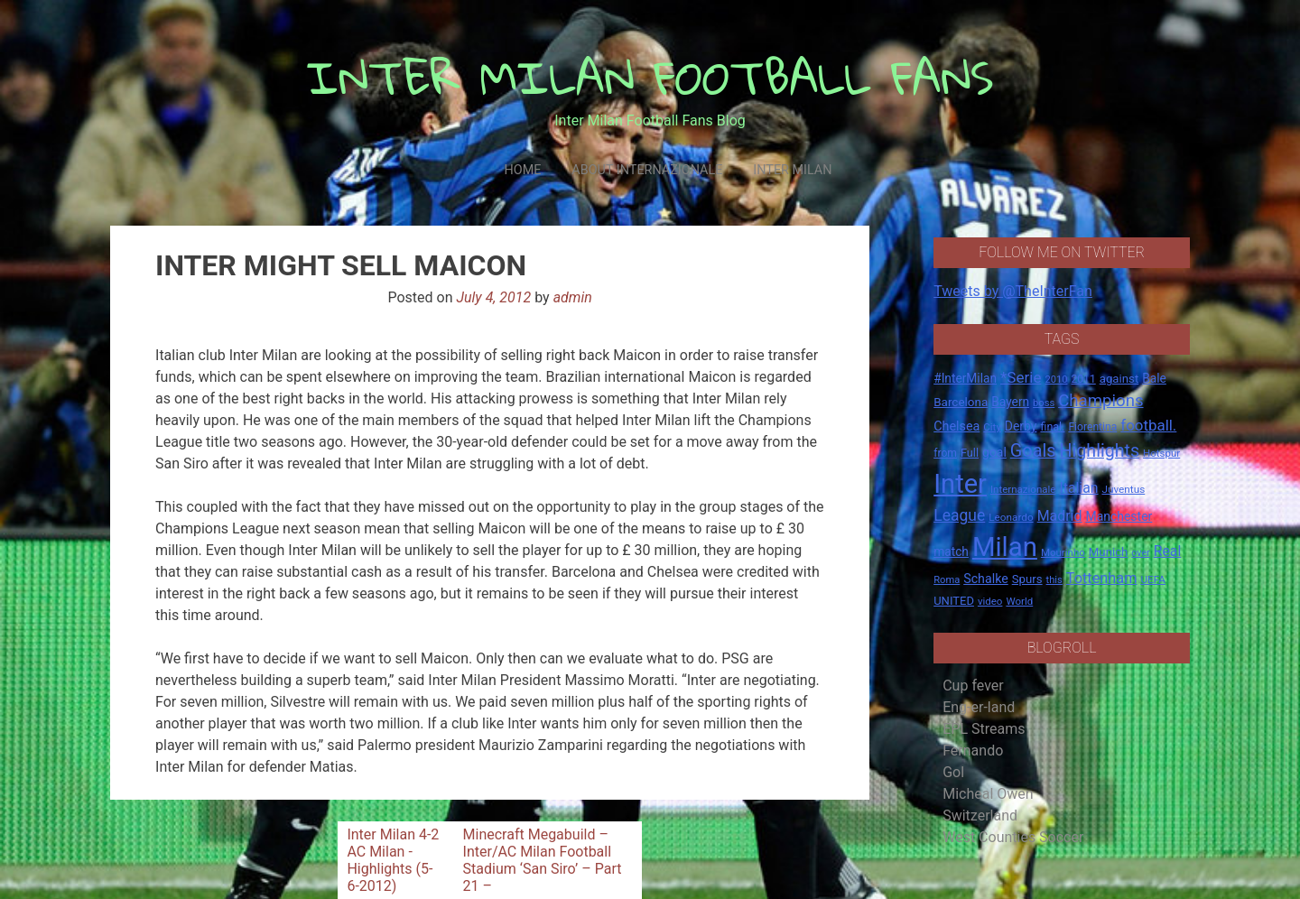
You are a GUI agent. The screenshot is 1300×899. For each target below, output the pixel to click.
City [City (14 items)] (992, 427)
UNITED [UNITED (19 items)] (953, 600)
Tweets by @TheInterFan (1012, 291)
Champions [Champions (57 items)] (1100, 401)
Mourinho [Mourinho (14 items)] (1063, 552)
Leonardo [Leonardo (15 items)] (1011, 517)
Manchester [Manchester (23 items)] (1118, 516)
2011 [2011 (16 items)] (1083, 379)
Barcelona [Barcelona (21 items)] (960, 401)
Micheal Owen (987, 793)
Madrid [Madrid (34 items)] (1059, 515)
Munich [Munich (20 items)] (1108, 552)
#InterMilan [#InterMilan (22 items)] (965, 378)
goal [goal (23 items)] (994, 452)
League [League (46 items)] (959, 515)
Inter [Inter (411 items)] (960, 483)
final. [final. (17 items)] (1052, 426)
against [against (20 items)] (1119, 378)
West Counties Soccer (1012, 837)
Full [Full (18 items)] (970, 452)
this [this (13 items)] (1054, 580)
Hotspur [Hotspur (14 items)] (1161, 453)
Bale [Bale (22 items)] (1154, 378)
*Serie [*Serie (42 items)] (1020, 377)
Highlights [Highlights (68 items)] (1100, 450)
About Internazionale (646, 170)
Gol (953, 772)
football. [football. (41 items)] (1148, 425)
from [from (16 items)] (945, 453)
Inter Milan (792, 170)
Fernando (972, 750)
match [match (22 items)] (951, 551)
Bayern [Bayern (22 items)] (1010, 401)
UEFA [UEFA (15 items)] (1152, 579)
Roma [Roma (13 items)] (946, 580)
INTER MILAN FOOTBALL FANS (650, 77)
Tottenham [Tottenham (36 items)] (1102, 578)
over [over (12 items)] (1140, 553)
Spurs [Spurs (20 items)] (1027, 579)
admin (572, 297)
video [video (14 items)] (990, 601)
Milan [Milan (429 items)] (1004, 547)
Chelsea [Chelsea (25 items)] (956, 426)
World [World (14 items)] (1019, 601)
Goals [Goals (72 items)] (1033, 450)
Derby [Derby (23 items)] (1021, 426)
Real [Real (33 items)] (1168, 551)
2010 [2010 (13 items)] (1056, 379)
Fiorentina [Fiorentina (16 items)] (1092, 427)
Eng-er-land (978, 707)
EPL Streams (983, 728)
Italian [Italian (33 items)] (1078, 487)
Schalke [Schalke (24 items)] (985, 578)
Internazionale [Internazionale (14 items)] (1023, 489)
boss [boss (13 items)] (1043, 403)
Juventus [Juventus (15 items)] (1123, 489)
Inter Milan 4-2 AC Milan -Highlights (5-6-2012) (393, 860)
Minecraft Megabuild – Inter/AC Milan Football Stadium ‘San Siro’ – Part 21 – (542, 860)
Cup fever (973, 685)
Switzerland (979, 815)
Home (522, 170)
